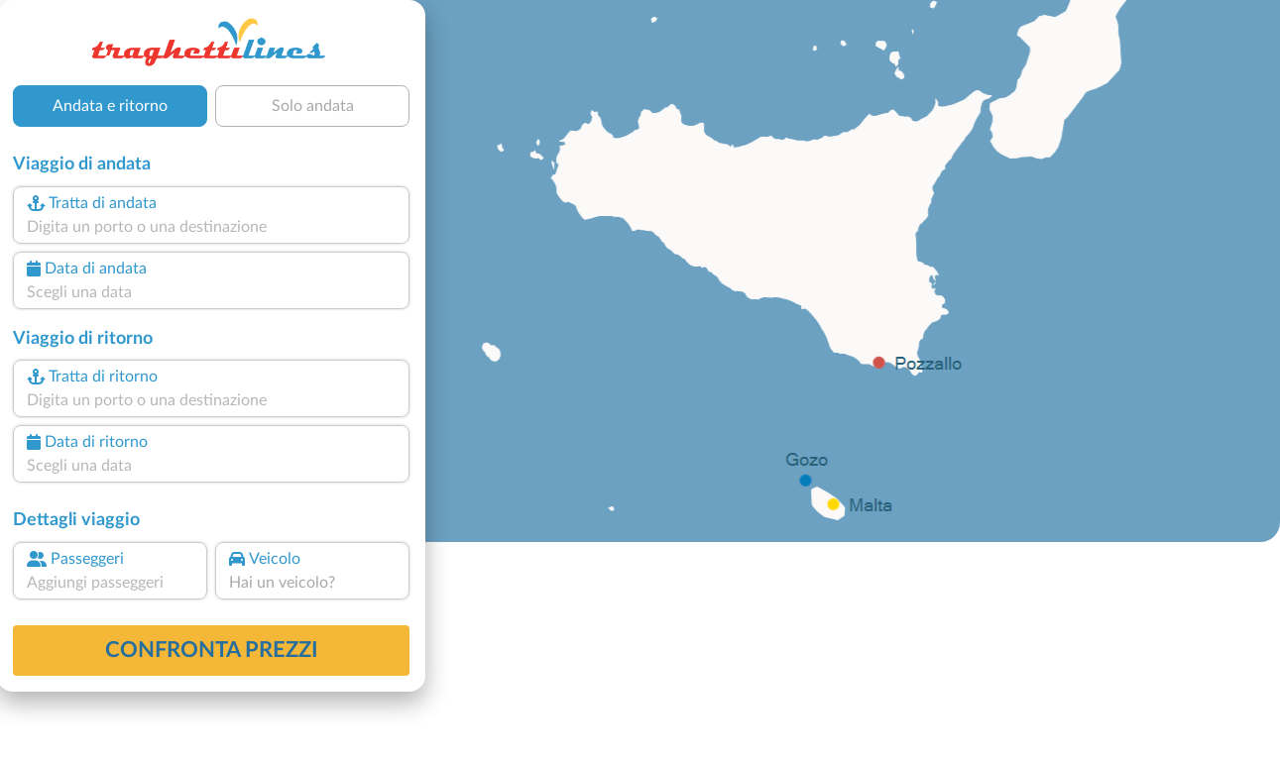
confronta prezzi (211, 650)
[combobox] (211, 227)
